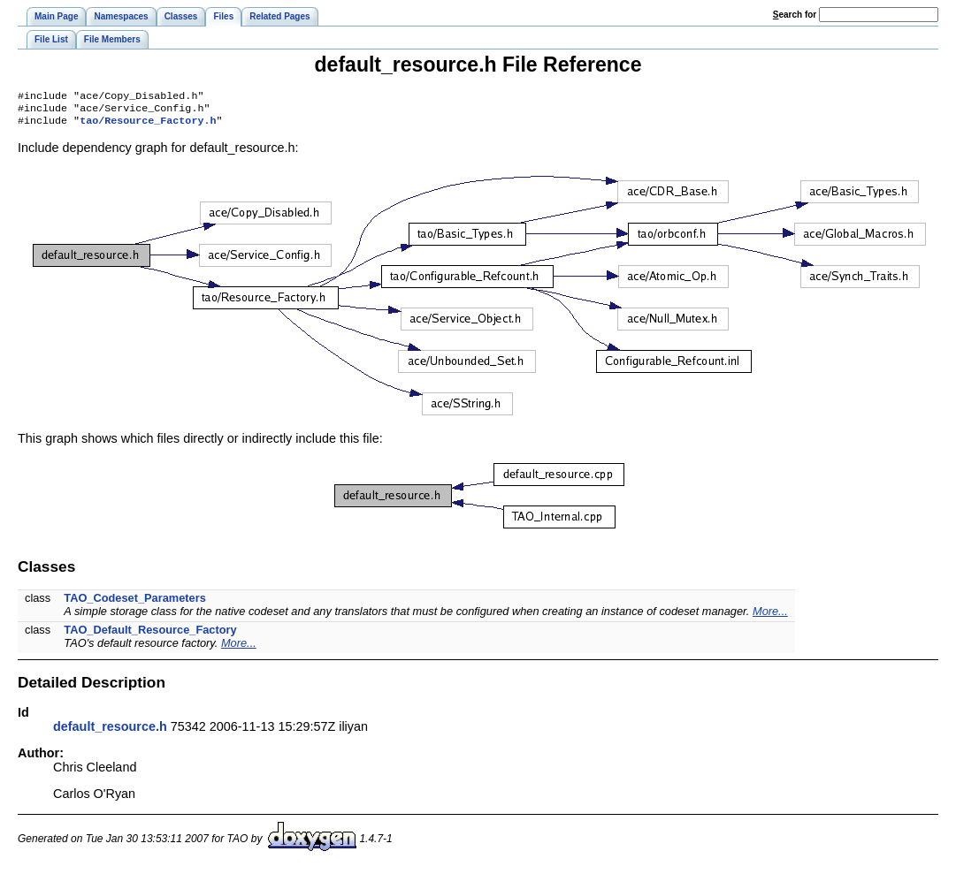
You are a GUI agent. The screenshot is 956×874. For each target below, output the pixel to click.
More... (770, 616)
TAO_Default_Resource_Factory (150, 635)
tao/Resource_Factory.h (148, 125)
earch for (794, 14)
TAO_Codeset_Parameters (135, 603)
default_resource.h (110, 732)
